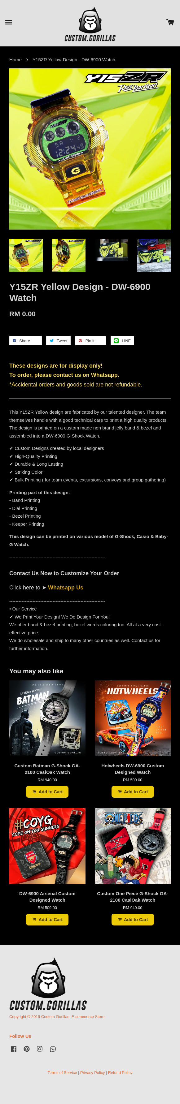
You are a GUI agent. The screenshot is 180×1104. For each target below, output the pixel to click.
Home (15, 59)
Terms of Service (62, 1072)
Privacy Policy (92, 1072)
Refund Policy (120, 1072)
